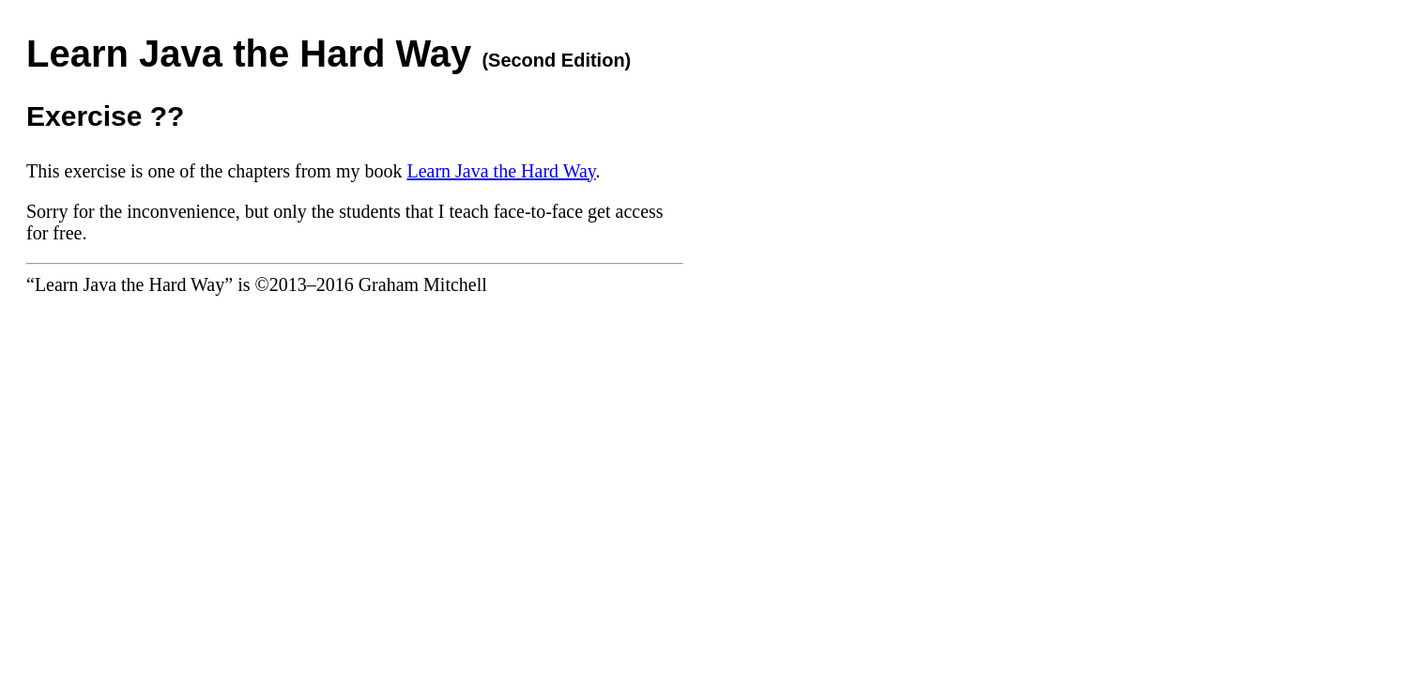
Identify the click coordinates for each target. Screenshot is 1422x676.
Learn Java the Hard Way (500, 171)
